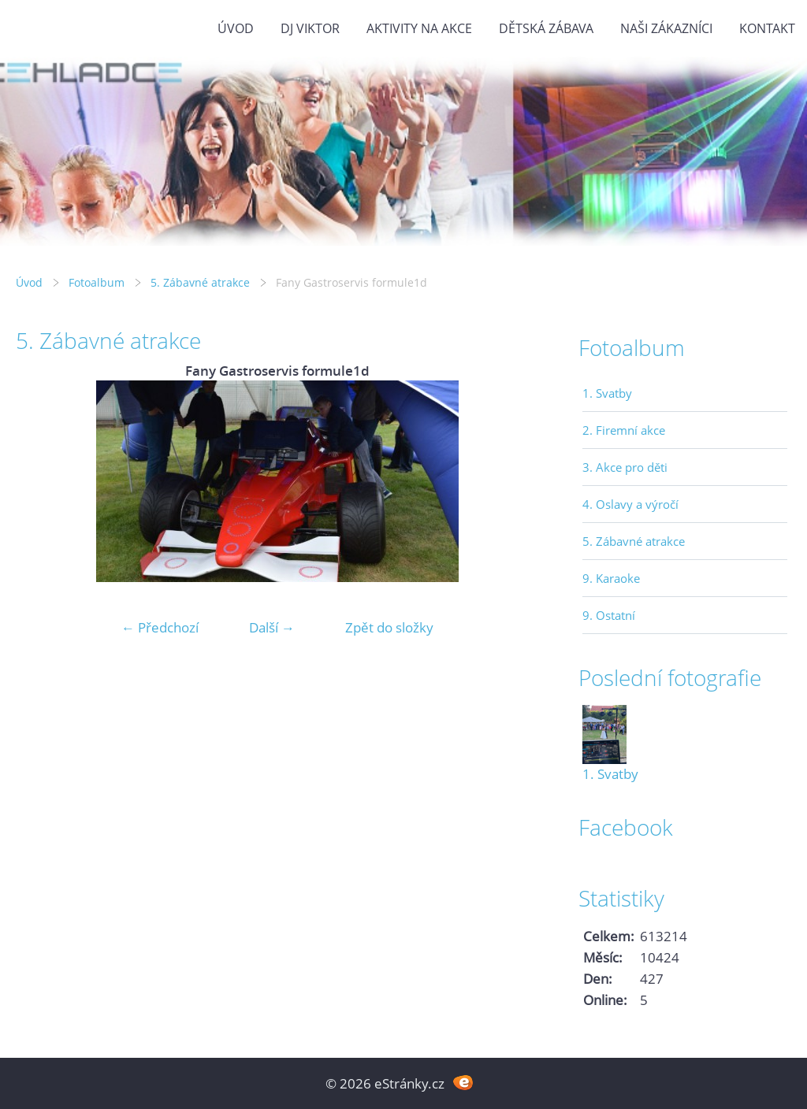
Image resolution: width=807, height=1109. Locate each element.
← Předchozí (160, 627)
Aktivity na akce (419, 28)
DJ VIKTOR (310, 28)
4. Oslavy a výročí (630, 504)
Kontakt (767, 28)
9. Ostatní (608, 615)
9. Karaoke (611, 578)
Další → (272, 627)
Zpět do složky (389, 627)
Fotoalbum (97, 282)
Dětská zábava (546, 28)
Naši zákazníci (666, 28)
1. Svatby (607, 393)
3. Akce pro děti (625, 467)
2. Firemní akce (623, 430)
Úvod (236, 28)
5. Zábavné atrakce (200, 282)
